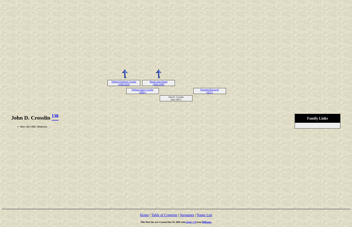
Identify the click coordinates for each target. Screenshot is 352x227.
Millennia (206, 222)
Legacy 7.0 (191, 222)
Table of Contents (164, 215)
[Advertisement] (176, 34)
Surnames (187, 215)
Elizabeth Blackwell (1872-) (209, 90)
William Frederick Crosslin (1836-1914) (123, 82)
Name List (204, 215)
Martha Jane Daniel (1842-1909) (158, 82)
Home (144, 215)
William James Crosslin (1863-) (142, 90)
